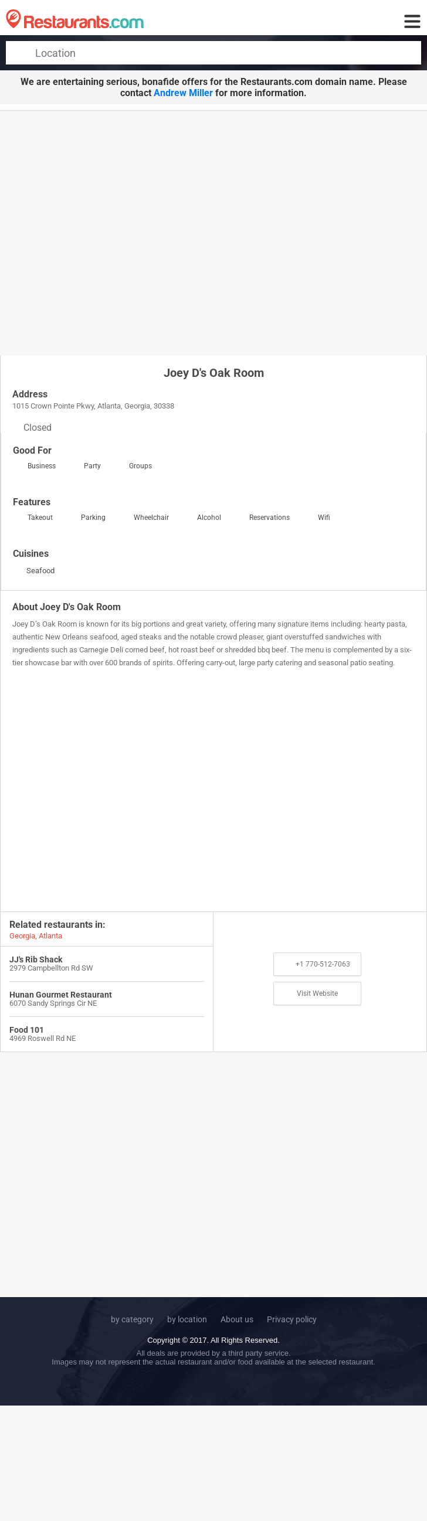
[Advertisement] (110, 232)
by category (132, 1319)
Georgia (22, 935)
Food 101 (26, 1030)
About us (237, 1319)
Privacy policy (292, 1319)
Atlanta (50, 935)
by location (187, 1319)
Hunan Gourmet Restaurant (60, 994)
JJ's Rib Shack (35, 959)
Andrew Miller (183, 92)
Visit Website (317, 993)
